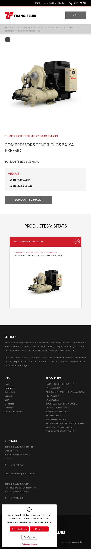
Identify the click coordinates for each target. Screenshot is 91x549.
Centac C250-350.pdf (21, 185)
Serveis (8, 395)
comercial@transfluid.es (54, 3)
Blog (7, 399)
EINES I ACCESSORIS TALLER (61, 431)
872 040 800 (17, 498)
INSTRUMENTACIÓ (56, 419)
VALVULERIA (52, 399)
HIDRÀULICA (52, 395)
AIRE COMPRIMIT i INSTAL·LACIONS (35, 27)
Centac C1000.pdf (19, 179)
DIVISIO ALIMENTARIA (58, 407)
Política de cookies (14, 411)
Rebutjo (39, 529)
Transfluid (10, 391)
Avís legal (9, 407)
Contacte (9, 403)
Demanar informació (28, 199)
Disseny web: (72, 542)
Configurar (29, 537)
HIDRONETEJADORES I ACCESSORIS (65, 423)
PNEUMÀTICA (53, 388)
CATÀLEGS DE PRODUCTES (60, 384)
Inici (6, 27)
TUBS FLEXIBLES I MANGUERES (62, 403)
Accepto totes (19, 529)
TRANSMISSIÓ (53, 415)
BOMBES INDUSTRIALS (58, 411)
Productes (14, 27)
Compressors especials (62, 27)
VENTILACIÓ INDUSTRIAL (59, 427)
